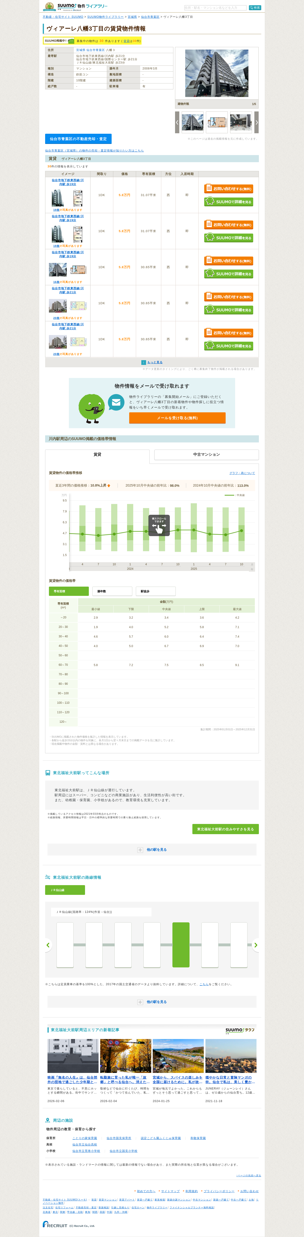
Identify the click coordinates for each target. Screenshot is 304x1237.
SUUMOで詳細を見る (228, 201)
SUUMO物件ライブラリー (105, 16)
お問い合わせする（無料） (228, 189)
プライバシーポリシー (219, 1191)
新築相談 (104, 1207)
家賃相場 (160, 1199)
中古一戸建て (239, 1199)
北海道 (47, 1212)
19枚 (56, 209)
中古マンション (202, 1199)
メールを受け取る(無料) (177, 418)
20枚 (56, 318)
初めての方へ (146, 1191)
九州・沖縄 (120, 1212)
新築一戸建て (221, 1199)
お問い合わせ (249, 1191)
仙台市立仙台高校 (84, 1144)
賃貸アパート (127, 1199)
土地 (251, 1199)
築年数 (101, 591)
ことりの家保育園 (84, 1138)
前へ (48, 945)
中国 (109, 1212)
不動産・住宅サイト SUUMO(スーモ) (65, 1199)
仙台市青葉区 (150, 16)
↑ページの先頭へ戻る (248, 1175)
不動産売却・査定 (86, 1207)
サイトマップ (170, 1191)
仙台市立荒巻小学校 (86, 1151)
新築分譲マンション (179, 1199)
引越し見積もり (120, 1207)
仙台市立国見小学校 (124, 1151)
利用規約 (191, 1191)
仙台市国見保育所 (119, 1138)
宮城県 (132, 16)
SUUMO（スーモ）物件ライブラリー (75, 6)
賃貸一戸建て (145, 1199)
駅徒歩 (145, 591)
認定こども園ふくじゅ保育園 (161, 1138)
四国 (102, 1212)
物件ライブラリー (157, 1207)
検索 (257, 7)
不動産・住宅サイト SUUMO (63, 16)
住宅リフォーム (64, 1207)
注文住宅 (48, 1207)
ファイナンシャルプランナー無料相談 (192, 1207)
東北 (55, 1212)
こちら (204, 984)
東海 (87, 1212)
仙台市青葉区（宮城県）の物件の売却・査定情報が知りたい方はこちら (94, 150)
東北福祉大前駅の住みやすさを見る (225, 829)
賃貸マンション (108, 1199)
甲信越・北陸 (75, 1212)
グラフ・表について (242, 473)
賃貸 (127, 41)
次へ (255, 945)
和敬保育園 (198, 1138)
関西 (95, 1212)
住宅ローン (138, 1207)
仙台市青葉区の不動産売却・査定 (78, 139)
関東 (62, 1212)
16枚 (56, 282)
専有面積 (59, 591)
